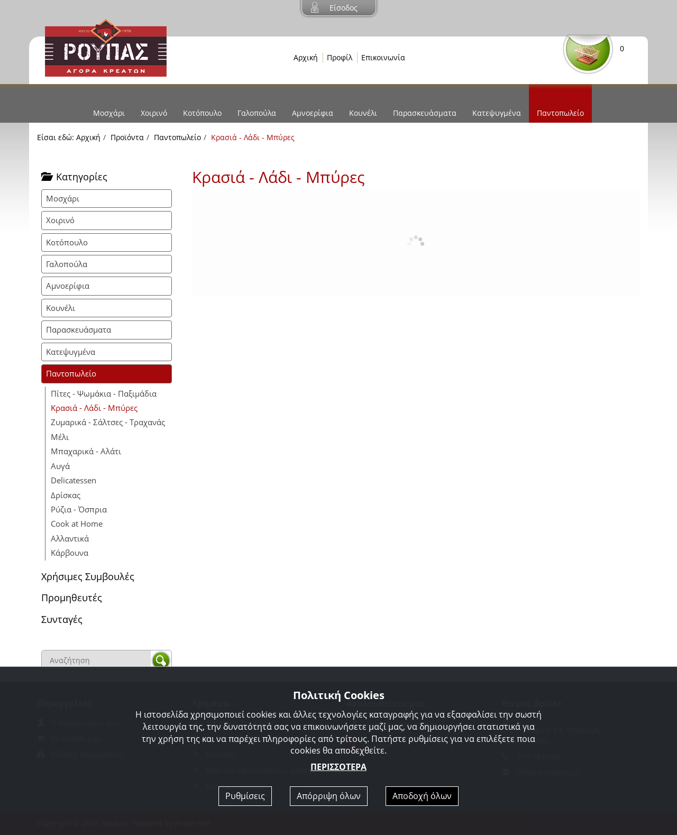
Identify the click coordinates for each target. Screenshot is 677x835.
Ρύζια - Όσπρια (79, 509)
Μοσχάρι (109, 113)
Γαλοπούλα (256, 113)
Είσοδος (344, 8)
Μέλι (60, 437)
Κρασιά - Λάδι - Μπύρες (94, 407)
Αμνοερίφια (312, 113)
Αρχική (306, 57)
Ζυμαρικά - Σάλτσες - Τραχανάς (108, 422)
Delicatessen (73, 480)
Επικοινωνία (383, 57)
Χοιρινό (154, 113)
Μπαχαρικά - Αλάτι (86, 451)
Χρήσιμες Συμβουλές (87, 576)
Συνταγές (62, 619)
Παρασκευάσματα (424, 113)
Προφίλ (339, 57)
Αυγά (60, 466)
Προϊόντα (127, 137)
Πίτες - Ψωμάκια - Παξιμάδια (104, 393)
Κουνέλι (363, 113)
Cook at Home (77, 523)
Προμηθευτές (71, 597)
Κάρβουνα (69, 552)
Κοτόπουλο (202, 113)
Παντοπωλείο (560, 113)
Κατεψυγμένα (496, 113)
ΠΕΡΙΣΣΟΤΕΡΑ (338, 767)
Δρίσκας (65, 495)
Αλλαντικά (70, 538)
